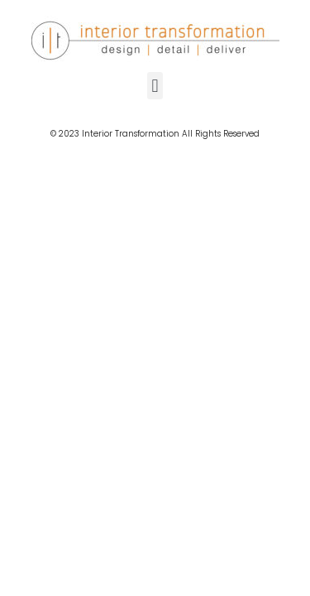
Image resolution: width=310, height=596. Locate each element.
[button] (155, 85)
